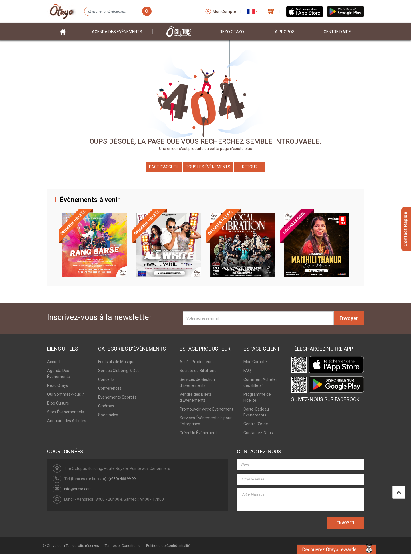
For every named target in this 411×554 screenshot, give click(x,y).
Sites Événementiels (65, 412)
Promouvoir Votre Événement (206, 409)
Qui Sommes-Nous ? (65, 394)
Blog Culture (58, 403)
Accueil (53, 361)
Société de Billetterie (198, 370)
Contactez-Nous (258, 432)
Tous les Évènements (208, 167)
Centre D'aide (337, 31)
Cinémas (106, 406)
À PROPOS (285, 31)
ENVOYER (345, 523)
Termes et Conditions (122, 545)
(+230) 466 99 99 (122, 478)
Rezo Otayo (232, 31)
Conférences (110, 388)
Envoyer (348, 318)
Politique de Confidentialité (168, 545)
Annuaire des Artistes (66, 420)
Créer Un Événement (198, 432)
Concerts (106, 379)
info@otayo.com (78, 489)
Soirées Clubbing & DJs (119, 370)
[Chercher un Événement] (117, 11)
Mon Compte (255, 361)
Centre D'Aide (255, 424)
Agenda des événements (117, 31)
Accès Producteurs (197, 361)
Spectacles (108, 415)
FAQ (247, 370)
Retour (249, 167)
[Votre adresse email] (258, 318)
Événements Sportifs (117, 397)
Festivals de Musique (117, 361)
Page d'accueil (164, 167)
